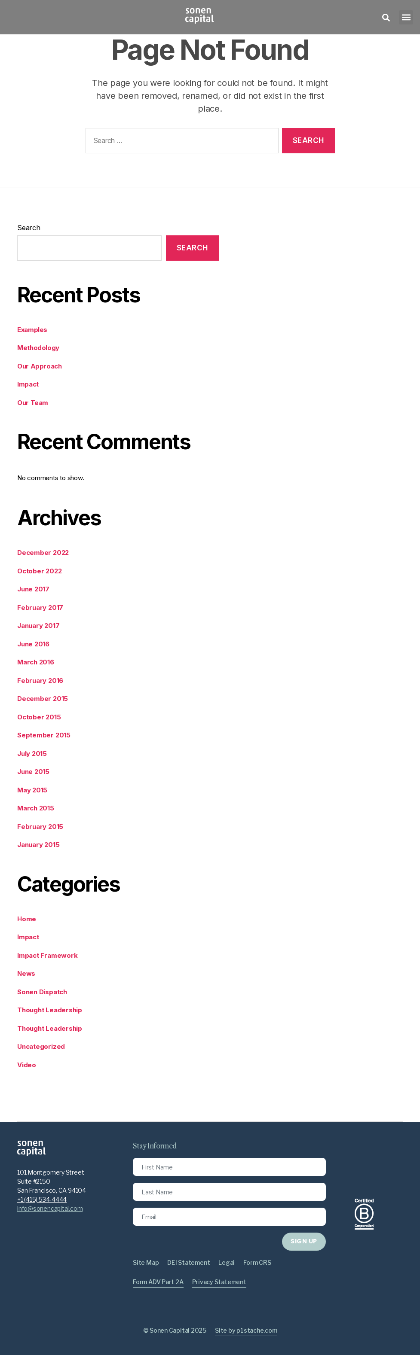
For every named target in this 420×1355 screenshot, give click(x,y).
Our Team (32, 403)
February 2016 (40, 680)
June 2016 (33, 644)
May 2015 (32, 790)
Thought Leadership (49, 1010)
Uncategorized (41, 1046)
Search (28, 227)
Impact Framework (47, 955)
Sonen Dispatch (42, 992)
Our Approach (39, 366)
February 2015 (40, 826)
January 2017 (38, 625)
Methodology (38, 348)
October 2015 (39, 717)
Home (26, 919)
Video (26, 1065)
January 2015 (38, 844)
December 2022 (43, 552)
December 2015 (42, 698)
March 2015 (35, 808)
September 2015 (44, 735)
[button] (406, 17)
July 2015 (32, 753)
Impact (28, 384)
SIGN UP (304, 1241)
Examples (32, 330)
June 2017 (33, 589)
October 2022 (39, 571)
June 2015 (33, 771)
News (26, 973)
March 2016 (35, 662)
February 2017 (40, 607)
